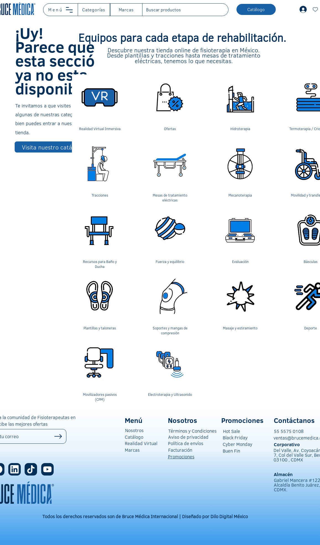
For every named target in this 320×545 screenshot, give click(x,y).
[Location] (14, 469)
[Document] (315, 9)
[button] (60, 9)
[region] (100, 106)
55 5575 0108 (289, 431)
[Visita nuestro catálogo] (53, 147)
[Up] (58, 436)
